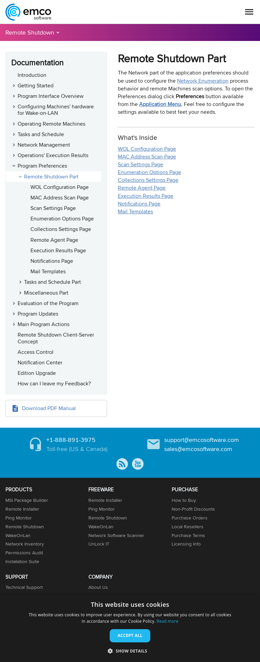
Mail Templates (48, 271)
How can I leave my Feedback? (54, 383)
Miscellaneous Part (46, 293)
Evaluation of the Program (48, 303)
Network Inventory (24, 543)
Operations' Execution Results (53, 155)
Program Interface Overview (51, 96)
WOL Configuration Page (59, 187)
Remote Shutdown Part (51, 176)
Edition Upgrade (37, 373)
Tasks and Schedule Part (52, 282)
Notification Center (40, 362)
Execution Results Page (58, 250)
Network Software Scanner (116, 535)
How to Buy (184, 500)
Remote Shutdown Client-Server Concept (56, 338)
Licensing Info (186, 543)
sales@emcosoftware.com (198, 449)
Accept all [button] (130, 635)
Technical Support (24, 587)
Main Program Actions (43, 324)
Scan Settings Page (53, 208)
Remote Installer (22, 509)
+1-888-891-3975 (70, 440)
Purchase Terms (188, 535)
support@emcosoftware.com (201, 440)
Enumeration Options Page (62, 218)
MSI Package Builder (26, 500)
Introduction (32, 75)
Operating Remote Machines (51, 124)
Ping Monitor (18, 517)
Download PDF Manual (49, 408)
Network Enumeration (203, 81)
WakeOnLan (17, 535)
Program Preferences (42, 166)
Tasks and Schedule (41, 134)
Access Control (35, 352)
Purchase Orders (190, 517)
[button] (130, 650)
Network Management (44, 145)
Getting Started (35, 85)
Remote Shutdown (29, 32)
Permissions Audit (24, 552)
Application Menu (160, 104)
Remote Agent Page (54, 240)
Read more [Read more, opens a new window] (167, 621)
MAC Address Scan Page (59, 197)
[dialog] (130, 628)
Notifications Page (51, 261)
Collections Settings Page (60, 229)
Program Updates (38, 314)
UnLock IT (98, 543)
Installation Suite (22, 561)
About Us (98, 587)
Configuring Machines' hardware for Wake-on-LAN (56, 110)
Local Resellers (187, 526)
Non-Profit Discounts (193, 509)
